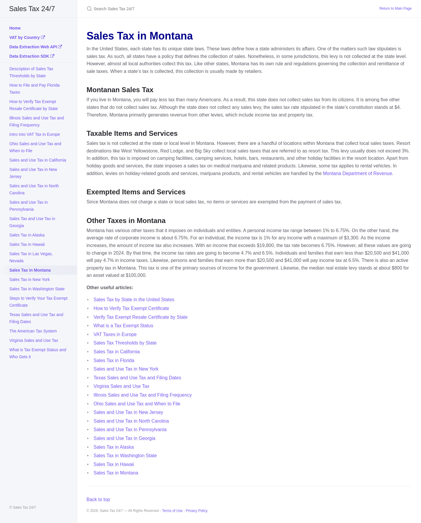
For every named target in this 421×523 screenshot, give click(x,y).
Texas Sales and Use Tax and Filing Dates (36, 318)
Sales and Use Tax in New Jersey (33, 173)
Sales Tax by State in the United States (134, 299)
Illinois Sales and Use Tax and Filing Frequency (36, 121)
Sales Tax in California (117, 351)
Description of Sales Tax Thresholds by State (31, 72)
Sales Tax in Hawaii (27, 244)
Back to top (98, 499)
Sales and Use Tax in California (37, 160)
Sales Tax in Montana (30, 270)
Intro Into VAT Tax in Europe (34, 134)
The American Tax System (33, 331)
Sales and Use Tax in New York (126, 368)
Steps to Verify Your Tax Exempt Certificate (38, 302)
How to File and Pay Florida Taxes (34, 89)
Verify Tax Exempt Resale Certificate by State (141, 317)
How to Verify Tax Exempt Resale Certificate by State (33, 105)
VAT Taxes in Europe (115, 334)
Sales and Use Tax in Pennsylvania (28, 206)
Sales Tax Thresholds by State (125, 342)
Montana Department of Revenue (357, 173)
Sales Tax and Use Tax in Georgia (32, 222)
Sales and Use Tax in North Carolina (34, 189)
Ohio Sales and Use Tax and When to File (35, 147)
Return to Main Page (395, 8)
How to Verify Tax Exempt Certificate (131, 308)
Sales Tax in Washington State (37, 289)
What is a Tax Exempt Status (123, 325)
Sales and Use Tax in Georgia (124, 438)
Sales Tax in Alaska (26, 235)
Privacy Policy (197, 511)
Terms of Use (172, 511)
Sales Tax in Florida (114, 360)
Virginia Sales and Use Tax (33, 340)
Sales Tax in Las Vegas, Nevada (31, 257)
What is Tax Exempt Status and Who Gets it (37, 353)
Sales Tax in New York (29, 279)
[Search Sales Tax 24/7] (155, 8)
